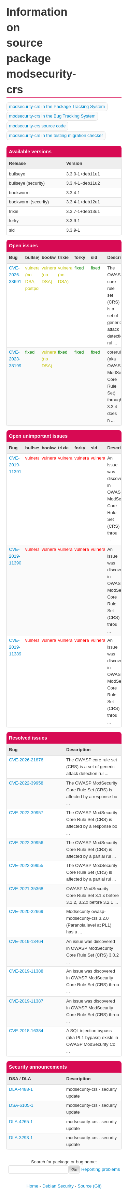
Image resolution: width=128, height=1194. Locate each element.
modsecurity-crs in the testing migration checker (56, 135)
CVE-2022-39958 (26, 783)
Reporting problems (100, 1169)
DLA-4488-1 (21, 1089)
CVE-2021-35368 (26, 888)
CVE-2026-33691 (15, 274)
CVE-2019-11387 (26, 1001)
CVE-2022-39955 (26, 865)
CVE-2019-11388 (26, 971)
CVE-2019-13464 (26, 941)
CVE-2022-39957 (26, 812)
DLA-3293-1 (21, 1137)
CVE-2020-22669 (26, 911)
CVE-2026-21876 (26, 759)
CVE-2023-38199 (15, 359)
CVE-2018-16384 (26, 1030)
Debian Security (58, 1186)
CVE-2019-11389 (15, 647)
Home (33, 1186)
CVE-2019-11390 (15, 556)
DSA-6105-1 (21, 1105)
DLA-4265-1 (21, 1121)
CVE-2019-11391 (15, 464)
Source (84, 1186)
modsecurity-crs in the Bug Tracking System (52, 116)
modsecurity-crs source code (37, 125)
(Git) (97, 1186)
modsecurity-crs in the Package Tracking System (57, 106)
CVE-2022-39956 (26, 842)
